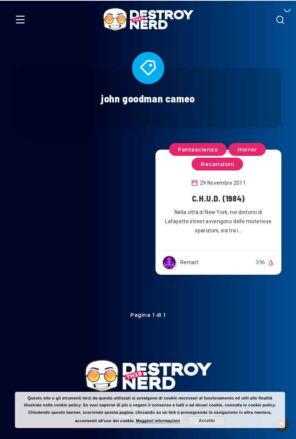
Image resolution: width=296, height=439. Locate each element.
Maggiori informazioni (158, 421)
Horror (247, 149)
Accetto (207, 420)
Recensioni (217, 164)
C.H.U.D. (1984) (218, 198)
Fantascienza (198, 149)
